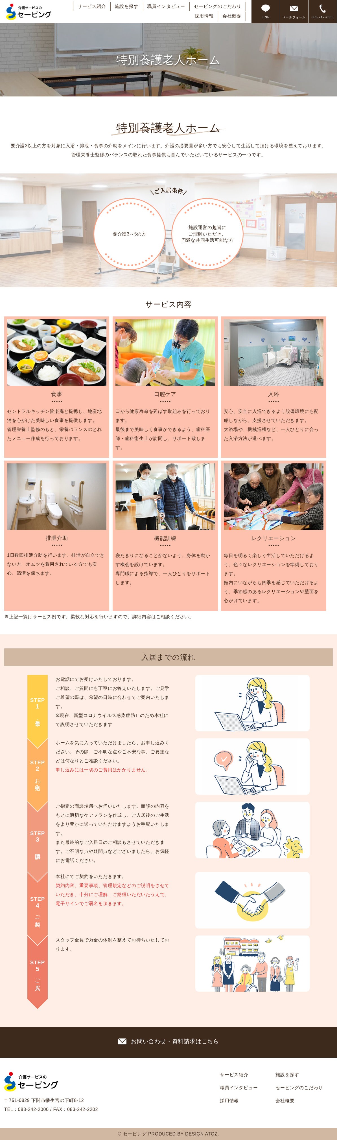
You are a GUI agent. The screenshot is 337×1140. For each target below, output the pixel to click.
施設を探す (127, 6)
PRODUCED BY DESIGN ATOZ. (183, 1134)
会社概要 (231, 16)
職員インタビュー (166, 6)
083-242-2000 (33, 1109)
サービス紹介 (92, 6)
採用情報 (204, 16)
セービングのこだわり (217, 6)
